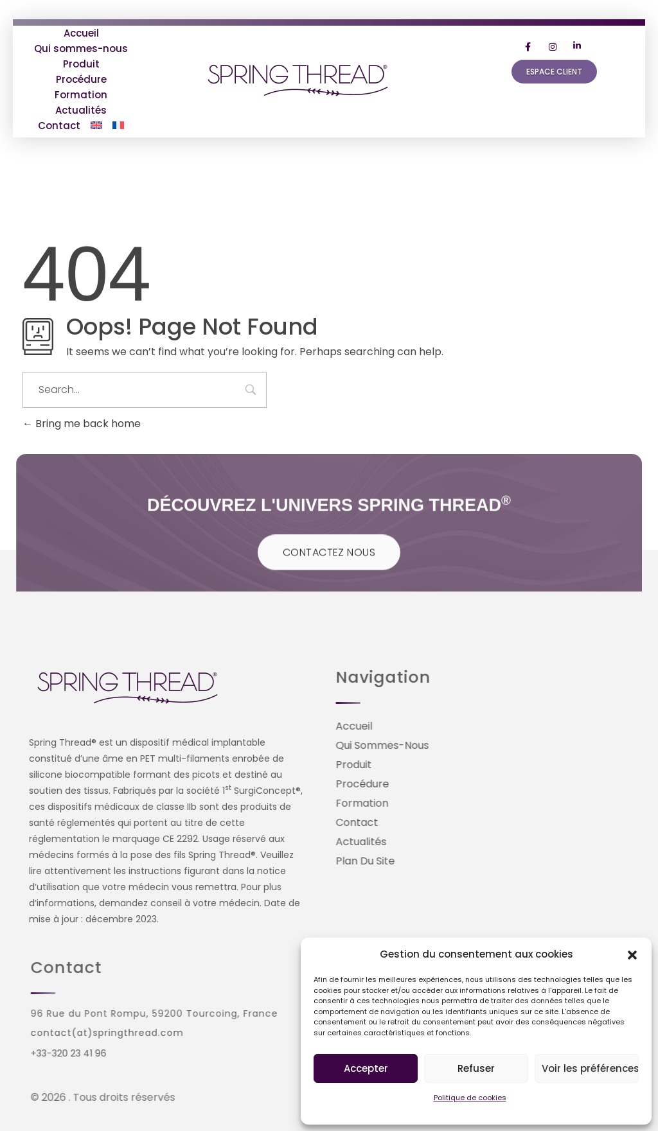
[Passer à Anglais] (96, 126)
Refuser (476, 1068)
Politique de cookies (470, 1097)
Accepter (366, 1068)
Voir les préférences (590, 1068)
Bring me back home (81, 423)
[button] (632, 954)
